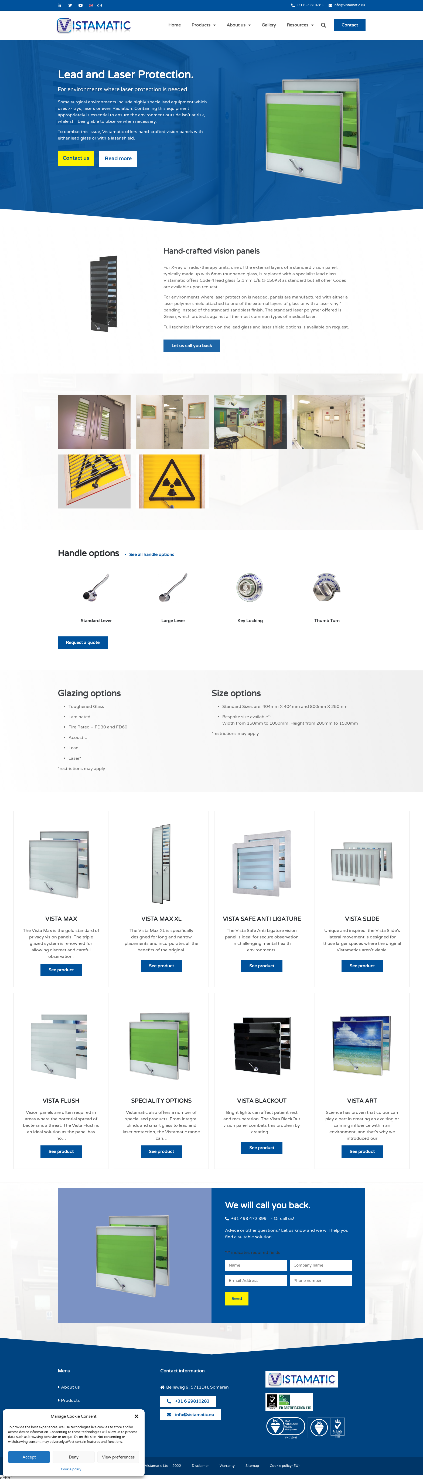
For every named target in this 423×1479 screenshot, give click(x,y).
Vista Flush (61, 1101)
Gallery (269, 25)
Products (204, 25)
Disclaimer (200, 1463)
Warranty (227, 1463)
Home (174, 25)
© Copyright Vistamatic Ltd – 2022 (152, 1463)
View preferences (118, 1457)
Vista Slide (362, 919)
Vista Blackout (261, 1101)
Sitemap (252, 1463)
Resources (300, 25)
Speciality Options (161, 1101)
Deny (74, 1457)
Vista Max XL (161, 919)
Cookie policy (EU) (284, 1463)
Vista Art (362, 1101)
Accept (29, 1457)
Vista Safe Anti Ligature (262, 919)
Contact (350, 25)
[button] (136, 1416)
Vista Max (61, 919)
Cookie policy (71, 1469)
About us (239, 25)
